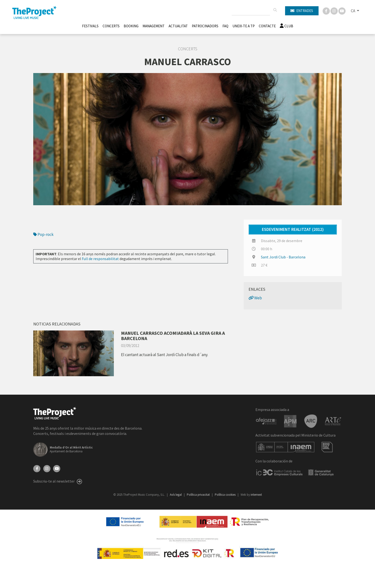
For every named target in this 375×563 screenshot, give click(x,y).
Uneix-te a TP (243, 26)
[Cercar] (275, 10)
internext (256, 495)
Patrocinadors (205, 26)
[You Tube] (342, 10)
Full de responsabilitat (100, 258)
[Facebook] (327, 10)
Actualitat (178, 26)
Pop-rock (43, 234)
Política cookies (225, 495)
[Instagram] (334, 10)
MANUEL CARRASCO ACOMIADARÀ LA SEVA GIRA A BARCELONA (173, 335)
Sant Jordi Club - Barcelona (283, 257)
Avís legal (176, 495)
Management (154, 26)
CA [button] (353, 10)
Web (255, 298)
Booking (131, 26)
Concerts (111, 26)
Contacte (267, 26)
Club (286, 26)
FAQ (225, 26)
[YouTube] (56, 468)
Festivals (90, 26)
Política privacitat (198, 495)
